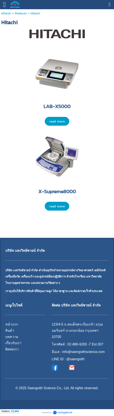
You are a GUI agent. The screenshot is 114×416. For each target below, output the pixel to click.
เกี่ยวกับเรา (13, 343)
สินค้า (9, 330)
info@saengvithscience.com (83, 352)
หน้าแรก (6, 13)
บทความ (11, 337)
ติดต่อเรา (12, 349)
